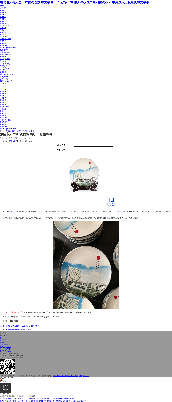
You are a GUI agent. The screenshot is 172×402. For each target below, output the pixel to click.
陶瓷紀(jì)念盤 (4, 26)
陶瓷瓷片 (3, 34)
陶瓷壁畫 (3, 32)
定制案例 (4, 8)
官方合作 (3, 61)
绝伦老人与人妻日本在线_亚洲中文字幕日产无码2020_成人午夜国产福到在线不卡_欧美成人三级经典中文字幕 (74, 2)
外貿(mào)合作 (5, 54)
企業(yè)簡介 (4, 77)
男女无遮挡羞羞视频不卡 (77, 401)
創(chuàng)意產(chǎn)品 (8, 47)
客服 (3, 381)
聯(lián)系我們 (6, 81)
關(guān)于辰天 (7, 74)
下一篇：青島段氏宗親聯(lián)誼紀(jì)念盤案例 (15, 329)
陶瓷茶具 (3, 19)
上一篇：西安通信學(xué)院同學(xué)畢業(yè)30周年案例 (19, 326)
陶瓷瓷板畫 (4, 36)
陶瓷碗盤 (3, 10)
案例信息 (3, 70)
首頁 (2, 5)
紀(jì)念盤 (12, 141)
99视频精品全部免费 (62, 401)
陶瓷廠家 (56, 376)
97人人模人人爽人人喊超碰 (26, 401)
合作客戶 (4, 49)
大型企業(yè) (4, 63)
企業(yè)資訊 (5, 65)
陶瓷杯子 (3, 15)
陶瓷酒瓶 (3, 23)
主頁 (13, 131)
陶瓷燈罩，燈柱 (5, 120)
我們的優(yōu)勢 (5, 351)
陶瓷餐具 (3, 12)
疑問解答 (3, 72)
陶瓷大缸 (3, 30)
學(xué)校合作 (5, 59)
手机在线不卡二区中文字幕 (45, 401)
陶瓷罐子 (3, 21)
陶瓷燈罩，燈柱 (5, 39)
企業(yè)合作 (4, 52)
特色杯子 (3, 17)
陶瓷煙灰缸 (4, 45)
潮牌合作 (3, 56)
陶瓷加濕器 (4, 41)
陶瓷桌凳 (3, 43)
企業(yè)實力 (4, 79)
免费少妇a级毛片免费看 (8, 401)
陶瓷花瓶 (3, 28)
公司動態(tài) (4, 68)
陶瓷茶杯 (69, 376)
